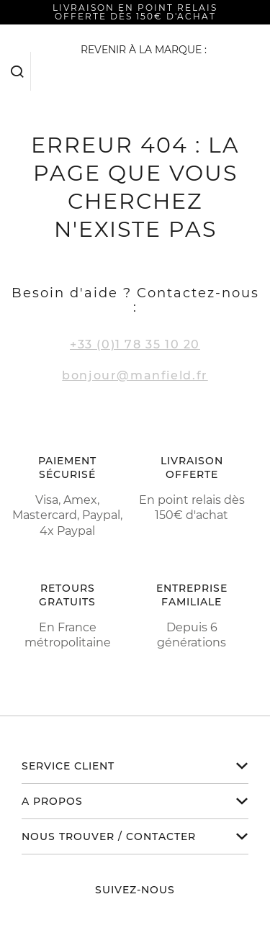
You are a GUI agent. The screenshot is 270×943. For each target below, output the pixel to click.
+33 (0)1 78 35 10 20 (135, 344)
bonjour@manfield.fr (134, 375)
